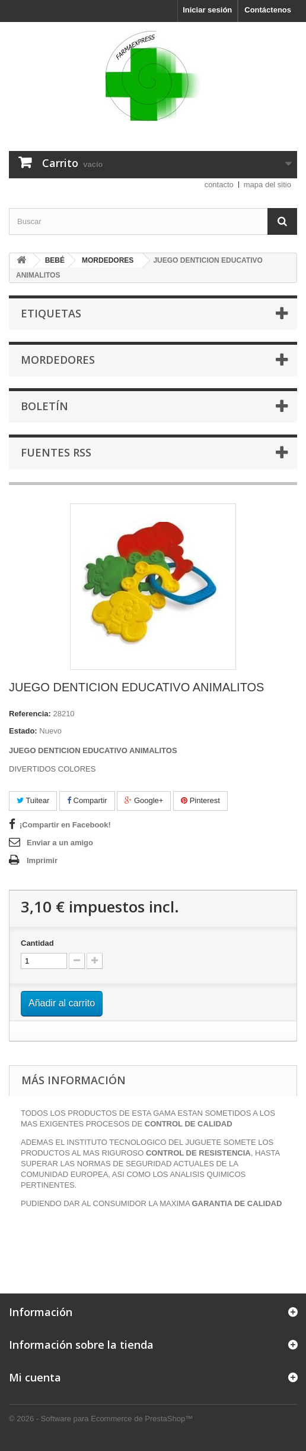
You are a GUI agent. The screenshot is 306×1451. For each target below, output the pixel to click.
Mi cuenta (35, 1377)
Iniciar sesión (207, 9)
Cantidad (37, 943)
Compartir (87, 800)
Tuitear (33, 800)
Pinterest (200, 800)
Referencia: (30, 713)
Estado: (23, 730)
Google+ (144, 800)
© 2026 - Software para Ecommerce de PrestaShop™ (101, 1418)
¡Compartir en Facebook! (65, 824)
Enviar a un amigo (60, 842)
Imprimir (42, 860)
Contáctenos (267, 9)
